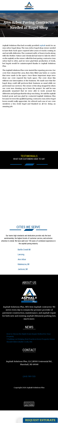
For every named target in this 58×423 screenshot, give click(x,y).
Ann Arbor (22, 259)
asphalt (42, 45)
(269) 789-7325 (29, 376)
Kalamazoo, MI (23, 264)
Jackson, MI (23, 269)
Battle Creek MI (24, 249)
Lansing (21, 254)
